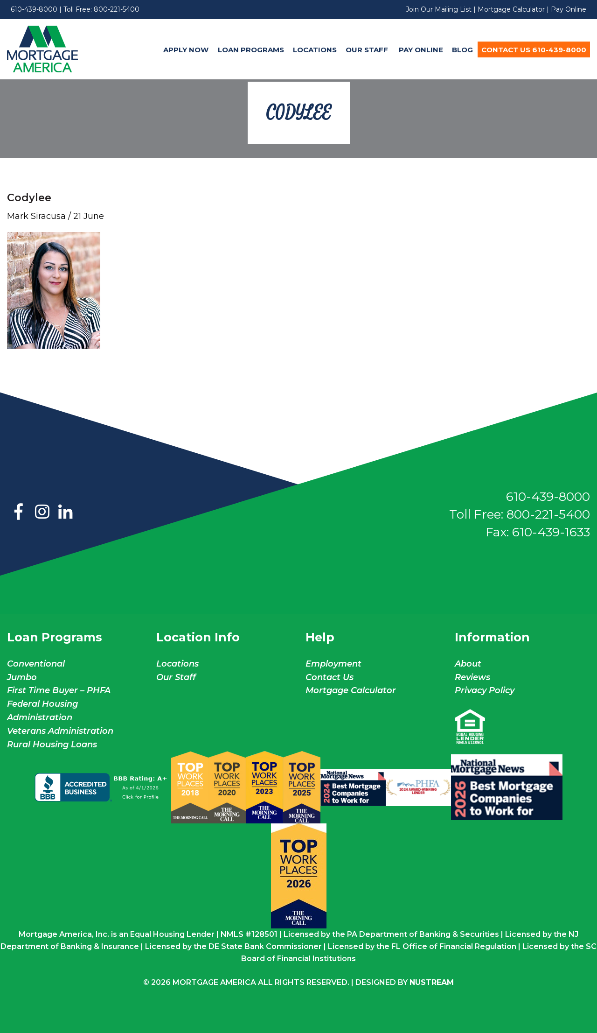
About (468, 664)
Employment (333, 664)
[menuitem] (186, 49)
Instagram (42, 512)
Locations (315, 49)
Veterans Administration (60, 731)
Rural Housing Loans (52, 744)
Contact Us (329, 677)
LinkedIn (65, 512)
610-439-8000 (34, 9)
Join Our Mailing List (439, 9)
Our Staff (368, 49)
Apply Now (185, 49)
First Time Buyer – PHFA (59, 690)
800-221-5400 (116, 9)
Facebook (18, 512)
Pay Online (568, 9)
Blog (462, 49)
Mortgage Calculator (511, 9)
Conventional (36, 664)
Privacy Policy (484, 690)
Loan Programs (251, 49)
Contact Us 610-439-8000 (533, 49)
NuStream (432, 982)
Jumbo (22, 677)
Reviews (472, 677)
